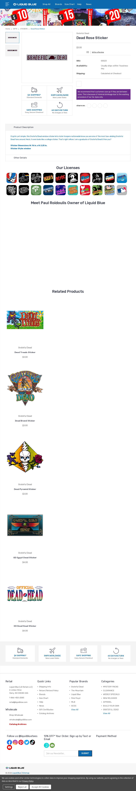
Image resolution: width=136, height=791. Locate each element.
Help (80, 4)
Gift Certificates (46, 710)
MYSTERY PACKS (110, 687)
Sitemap (25, 774)
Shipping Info (45, 687)
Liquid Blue (76, 694)
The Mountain (77, 691)
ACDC (73, 706)
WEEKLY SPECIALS (111, 694)
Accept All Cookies (40, 787)
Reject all (22, 787)
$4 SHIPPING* (34, 95)
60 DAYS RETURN (60, 110)
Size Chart (70, 4)
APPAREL (107, 702)
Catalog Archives (18, 724)
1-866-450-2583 (16, 698)
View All (74, 710)
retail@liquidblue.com (18, 702)
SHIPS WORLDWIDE (60, 95)
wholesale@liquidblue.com (20, 720)
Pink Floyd (75, 698)
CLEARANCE (108, 691)
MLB (73, 702)
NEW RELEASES (110, 698)
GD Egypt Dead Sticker (25, 558)
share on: (80, 106)
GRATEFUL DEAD (111, 710)
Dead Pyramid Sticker (25, 489)
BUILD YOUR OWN (111, 706)
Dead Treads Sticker (25, 352)
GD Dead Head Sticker (25, 626)
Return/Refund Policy (48, 691)
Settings (9, 787)
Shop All (48, 4)
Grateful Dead (77, 687)
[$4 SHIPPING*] (34, 90)
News (90, 4)
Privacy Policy (27, 781)
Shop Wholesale (16, 715)
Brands (58, 4)
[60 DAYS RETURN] (60, 105)
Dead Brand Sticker (25, 421)
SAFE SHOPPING (34, 110)
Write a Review (99, 52)
